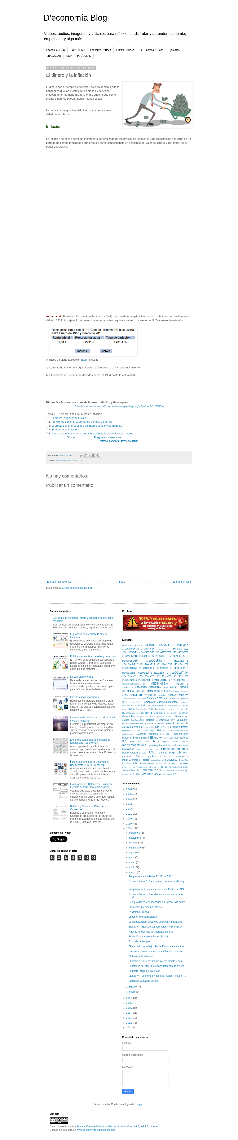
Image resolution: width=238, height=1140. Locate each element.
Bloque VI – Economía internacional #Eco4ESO (155, 926)
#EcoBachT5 (164, 667)
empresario (148, 727)
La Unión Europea (138, 911)
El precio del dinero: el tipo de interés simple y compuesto (87, 425)
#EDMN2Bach (160, 683)
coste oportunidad (155, 705)
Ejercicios (174, 50)
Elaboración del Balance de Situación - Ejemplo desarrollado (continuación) (91, 786)
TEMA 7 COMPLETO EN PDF (119, 441)
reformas (126, 767)
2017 (129, 998)
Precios (145, 760)
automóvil (142, 698)
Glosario (72, 437)
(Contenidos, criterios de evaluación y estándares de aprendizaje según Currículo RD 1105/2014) (119, 406)
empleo (138, 727)
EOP (69, 55)
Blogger (139, 1104)
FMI (159, 730)
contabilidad (138, 705)
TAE (144, 770)
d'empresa (159, 713)
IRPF (132, 741)
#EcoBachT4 (146, 667)
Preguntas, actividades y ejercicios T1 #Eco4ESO (156, 889)
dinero (169, 716)
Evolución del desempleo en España (148, 936)
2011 (129, 1027)
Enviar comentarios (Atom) (77, 587)
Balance (151, 698)
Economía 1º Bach (100, 50)
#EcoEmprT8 (180, 679)
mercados (182, 745)
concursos (183, 702)
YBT (177, 774)
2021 (129, 813)
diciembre (135, 832)
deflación (183, 713)
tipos (162, 770)
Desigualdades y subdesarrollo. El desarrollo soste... (157, 902)
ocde (145, 749)
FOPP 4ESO (77, 50)
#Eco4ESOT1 (130, 652)
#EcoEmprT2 (146, 676)
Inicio (122, 581)
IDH (162, 734)
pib (179, 752)
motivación (128, 749)
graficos (153, 733)
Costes (168, 706)
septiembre (135, 847)
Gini (186, 730)
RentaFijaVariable (144, 767)
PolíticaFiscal (182, 756)
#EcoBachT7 (129, 672)
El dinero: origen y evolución (69, 418)
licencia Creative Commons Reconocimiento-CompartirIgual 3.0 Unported (118, 1126)
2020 (129, 818)
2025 (129, 794)
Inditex (144, 737)
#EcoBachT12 (164, 664)
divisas (125, 720)
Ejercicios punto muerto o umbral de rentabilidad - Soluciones (90, 741)
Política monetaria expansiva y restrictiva (93, 656)
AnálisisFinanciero (178, 695)
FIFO (143, 730)
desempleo (128, 716)
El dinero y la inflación (65, 429)
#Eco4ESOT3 (163, 652)
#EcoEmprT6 (145, 679)
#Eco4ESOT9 (130, 660)
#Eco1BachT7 (165, 649)
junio (132, 857)
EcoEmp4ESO (137, 720)
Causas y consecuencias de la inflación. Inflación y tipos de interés (92, 433)
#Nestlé (184, 691)
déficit (174, 713)
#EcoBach (155, 660)
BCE (159, 698)
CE (186, 698)
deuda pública (156, 716)
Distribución (181, 716)
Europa (174, 727)
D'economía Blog (75, 17)
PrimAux (126, 763)
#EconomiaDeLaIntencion (133, 684)
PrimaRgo (183, 760)
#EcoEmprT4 (180, 676)
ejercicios (127, 727)
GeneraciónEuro (175, 730)
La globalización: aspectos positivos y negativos (155, 921)
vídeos (148, 774)
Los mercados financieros (84, 697)
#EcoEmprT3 (163, 676)
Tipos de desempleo (139, 941)
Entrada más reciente (59, 581)
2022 (129, 809)
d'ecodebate (182, 709)
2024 (129, 799)
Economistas (162, 720)
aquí (85, 359)
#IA (168, 691)
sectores (173, 767)
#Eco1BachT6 (149, 649)
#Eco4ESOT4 (180, 652)
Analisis (162, 695)
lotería (175, 741)
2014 (129, 1012)
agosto (133, 852)
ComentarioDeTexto (153, 702)
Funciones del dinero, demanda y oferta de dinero (82, 421)
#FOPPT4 (159, 691)
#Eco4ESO (61, 460)
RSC (166, 767)
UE (133, 774)
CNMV (131, 702)
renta (133, 767)
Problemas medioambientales (145, 907)
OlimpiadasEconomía (173, 749)
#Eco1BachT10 (131, 649)
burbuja (171, 698)
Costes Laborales (180, 706)
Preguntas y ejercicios (107, 437)
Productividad (146, 763)
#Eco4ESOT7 (75, 460)
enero (132, 991)
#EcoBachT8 (145, 672)
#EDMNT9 (155, 687)
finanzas (151, 730)
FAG (133, 731)
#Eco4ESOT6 (146, 655)
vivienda (165, 774)
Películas (162, 752)
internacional (181, 737)
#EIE (165, 687)
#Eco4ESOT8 (180, 655)
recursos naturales (178, 763)
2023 (129, 803)
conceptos (172, 702)
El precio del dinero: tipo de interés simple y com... (156, 961)
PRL (135, 763)
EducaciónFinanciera (133, 723)
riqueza (155, 767)
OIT (156, 749)
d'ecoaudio (160, 709)
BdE (165, 698)
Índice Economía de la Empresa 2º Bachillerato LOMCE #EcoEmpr (89, 763)
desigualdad (141, 716)
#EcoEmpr (178, 672)
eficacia (149, 723)
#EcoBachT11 (147, 664)
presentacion (157, 760)
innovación (168, 738)
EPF (167, 727)
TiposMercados (173, 770)
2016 (129, 1002)
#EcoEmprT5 (129, 679)
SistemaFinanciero (131, 770)
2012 (129, 1022)
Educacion (182, 719)
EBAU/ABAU (54, 55)
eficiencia (159, 723)
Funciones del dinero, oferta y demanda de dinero (156, 966)
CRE (124, 709)
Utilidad (140, 774)
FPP (164, 730)
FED (138, 731)
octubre (133, 842)
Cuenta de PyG (144, 709)
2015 (129, 1008)
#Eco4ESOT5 (130, 655)
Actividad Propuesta (144, 695)
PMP (185, 752)
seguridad (183, 767)
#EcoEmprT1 (129, 676)
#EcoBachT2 (181, 664)
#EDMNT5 (141, 687)
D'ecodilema (128, 713)
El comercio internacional (142, 916)
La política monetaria (81, 676)
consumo (126, 706)
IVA (139, 741)
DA (168, 713)
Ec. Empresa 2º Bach (151, 50)
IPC (124, 741)
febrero (133, 987)
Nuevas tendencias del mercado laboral (150, 931)
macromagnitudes (134, 745)
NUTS (138, 749)
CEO (124, 702)
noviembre (135, 837)
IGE (168, 734)
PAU (152, 752)
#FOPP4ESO (131, 691)
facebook (126, 731)
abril (132, 867)
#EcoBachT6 (181, 667)
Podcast (140, 756)
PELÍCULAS (84, 55)
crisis (131, 709)
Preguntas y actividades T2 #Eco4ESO (150, 876)
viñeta (157, 774)
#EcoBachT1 (181, 660)
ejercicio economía (177, 723)
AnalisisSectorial (129, 698)
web (172, 774)
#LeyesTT (175, 691)
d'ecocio (170, 709)
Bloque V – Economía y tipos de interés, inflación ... (157, 975)
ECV (173, 720)
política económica (160, 756)
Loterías (184, 741)
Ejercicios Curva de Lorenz (143, 980)
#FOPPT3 (147, 691)
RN (161, 767)
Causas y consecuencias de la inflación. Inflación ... (157, 951)
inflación (158, 737)
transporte (126, 774)
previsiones (170, 759)
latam (146, 741)
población (127, 756)
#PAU (125, 695)
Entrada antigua (182, 581)
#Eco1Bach (180, 645)
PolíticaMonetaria (131, 760)
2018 (129, 828)
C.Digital (180, 698)
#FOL (173, 687)
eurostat (183, 727)
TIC (156, 770)
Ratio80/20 (161, 763)
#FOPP (184, 687)
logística (165, 741)
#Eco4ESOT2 (146, 652)
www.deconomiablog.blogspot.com (96, 1129)
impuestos (127, 737)
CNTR (138, 702)
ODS (151, 749)
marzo (133, 872)
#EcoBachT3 (129, 667)
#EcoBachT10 (130, 664)
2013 (129, 1017)
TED (150, 770)
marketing (153, 745)
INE (150, 737)
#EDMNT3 (127, 687)
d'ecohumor (144, 712)
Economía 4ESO (55, 50)
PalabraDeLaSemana (134, 752)
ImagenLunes (180, 733)
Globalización (128, 734)
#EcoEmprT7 (163, 679)
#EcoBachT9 (161, 672)
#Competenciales (132, 645)
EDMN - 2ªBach (125, 50)
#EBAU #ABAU (157, 645)
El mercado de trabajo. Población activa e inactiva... (157, 946)
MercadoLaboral (167, 745)
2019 (129, 823)
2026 (129, 789)
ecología (150, 720)
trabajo (184, 770)
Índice (136, 737)
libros (155, 741)
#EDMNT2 (182, 683)
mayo (132, 862)
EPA (162, 727)
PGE (172, 752)
